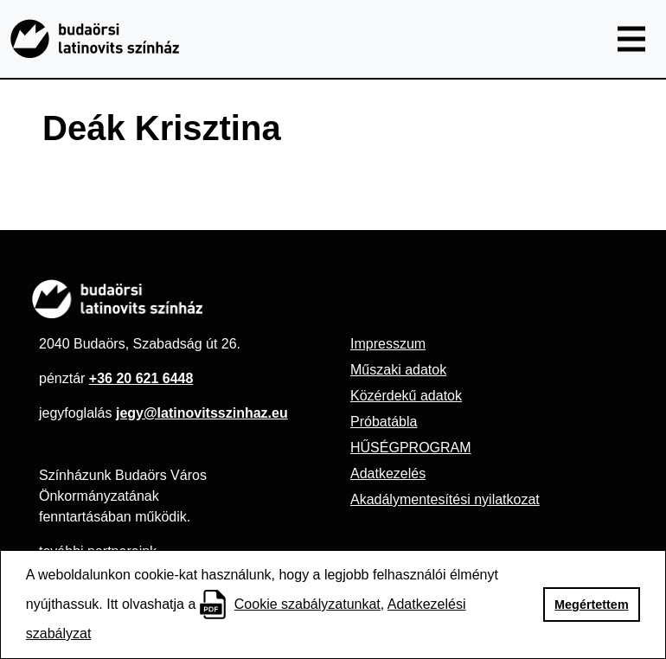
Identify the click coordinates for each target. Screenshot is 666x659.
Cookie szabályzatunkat (307, 604)
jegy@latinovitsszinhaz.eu (202, 413)
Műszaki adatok (398, 369)
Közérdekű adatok (406, 395)
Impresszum (388, 343)
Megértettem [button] (591, 604)
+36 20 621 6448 (141, 378)
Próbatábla (383, 421)
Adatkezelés (388, 473)
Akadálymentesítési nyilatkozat (445, 499)
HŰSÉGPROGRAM (410, 447)
